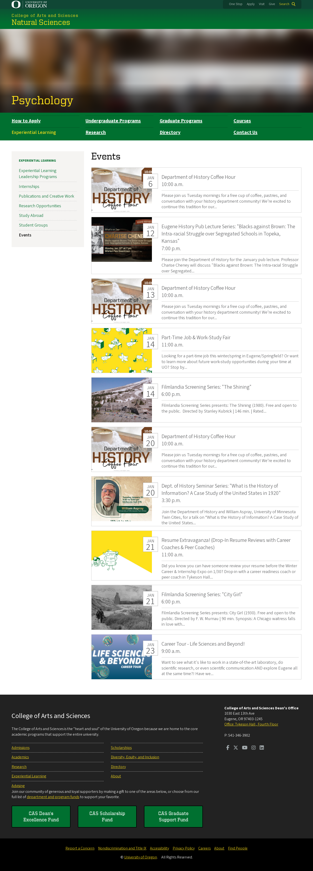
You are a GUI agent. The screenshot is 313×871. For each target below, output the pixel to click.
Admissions (20, 747)
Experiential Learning (34, 132)
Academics (20, 757)
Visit (261, 4)
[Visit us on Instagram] (253, 748)
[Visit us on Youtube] (244, 748)
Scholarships (121, 747)
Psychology (42, 99)
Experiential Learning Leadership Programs (38, 174)
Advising (18, 785)
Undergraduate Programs (113, 121)
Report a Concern (79, 848)
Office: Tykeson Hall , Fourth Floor (251, 724)
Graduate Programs (181, 121)
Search (284, 4)
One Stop (235, 4)
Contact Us (245, 132)
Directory (170, 132)
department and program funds (53, 797)
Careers (204, 848)
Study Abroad (31, 216)
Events (25, 235)
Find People (238, 848)
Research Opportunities (40, 206)
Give (272, 4)
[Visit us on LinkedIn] (262, 748)
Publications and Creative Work (46, 196)
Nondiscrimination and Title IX (122, 848)
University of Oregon (140, 857)
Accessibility (159, 848)
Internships (29, 187)
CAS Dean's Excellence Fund (41, 816)
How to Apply (26, 121)
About (116, 776)
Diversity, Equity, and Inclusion (135, 757)
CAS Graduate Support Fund (173, 816)
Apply (251, 4)
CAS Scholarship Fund (107, 816)
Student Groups (33, 225)
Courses (242, 121)
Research (95, 132)
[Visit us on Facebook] (227, 748)
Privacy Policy (184, 848)
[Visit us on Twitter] (235, 748)
